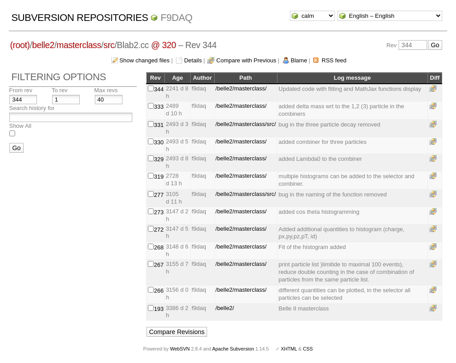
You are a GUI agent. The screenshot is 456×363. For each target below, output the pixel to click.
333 (159, 106)
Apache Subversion (233, 348)
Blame (299, 60)
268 (159, 247)
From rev (20, 90)
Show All (20, 125)
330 (159, 142)
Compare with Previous (246, 60)
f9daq (176, 17)
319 (159, 176)
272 (159, 229)
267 (159, 264)
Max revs (106, 90)
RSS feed (334, 60)
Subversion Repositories (79, 17)
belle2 (43, 45)
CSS (308, 348)
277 (159, 195)
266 (159, 290)
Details (193, 60)
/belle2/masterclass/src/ (246, 124)
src (108, 45)
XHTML (289, 348)
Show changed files (144, 60)
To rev (59, 90)
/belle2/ (225, 308)
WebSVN (180, 348)
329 (159, 159)
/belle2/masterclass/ (241, 88)
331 (159, 125)
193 (159, 309)
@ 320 (163, 45)
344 (159, 89)
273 (159, 212)
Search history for (31, 108)
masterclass (79, 45)
